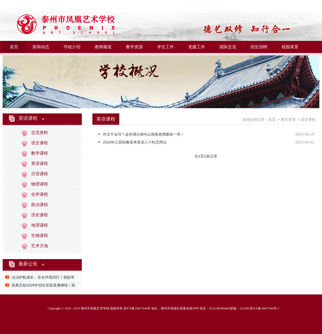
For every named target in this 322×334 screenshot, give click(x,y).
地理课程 (39, 225)
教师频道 (103, 47)
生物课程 (39, 235)
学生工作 (165, 47)
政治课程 (39, 204)
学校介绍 (72, 47)
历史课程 (39, 215)
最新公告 (27, 263)
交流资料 (39, 132)
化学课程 (39, 194)
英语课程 (27, 118)
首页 (14, 47)
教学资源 (134, 47)
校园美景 (290, 47)
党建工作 (196, 47)
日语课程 (39, 173)
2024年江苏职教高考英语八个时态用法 (135, 142)
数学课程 (39, 153)
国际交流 (227, 47)
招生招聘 (258, 47)
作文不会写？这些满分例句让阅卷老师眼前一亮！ (143, 134)
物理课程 (39, 184)
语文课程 (39, 143)
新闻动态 (40, 47)
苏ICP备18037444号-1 (265, 308)
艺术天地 (39, 246)
